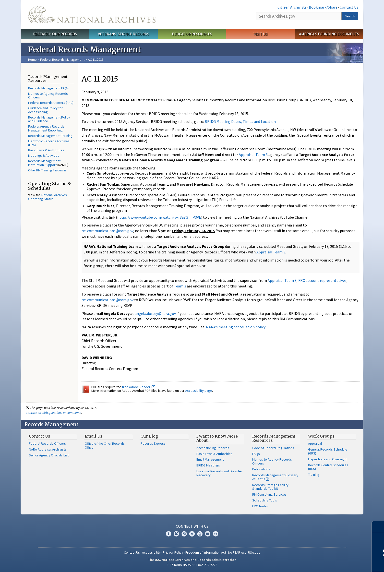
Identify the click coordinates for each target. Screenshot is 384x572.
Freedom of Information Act (205, 552)
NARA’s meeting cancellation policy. (236, 326)
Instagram (184, 534)
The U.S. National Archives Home (92, 14)
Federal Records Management (62, 59)
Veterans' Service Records (123, 33)
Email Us (93, 436)
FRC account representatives (322, 280)
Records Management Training (50, 135)
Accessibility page (198, 390)
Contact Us (349, 7)
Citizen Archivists (292, 7)
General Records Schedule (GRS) (327, 451)
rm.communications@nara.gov (107, 230)
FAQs (256, 454)
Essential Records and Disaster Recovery (219, 473)
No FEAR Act (237, 552)
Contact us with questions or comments (53, 412)
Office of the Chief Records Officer (105, 445)
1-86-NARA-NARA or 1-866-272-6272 (192, 564)
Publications (261, 469)
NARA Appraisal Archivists (48, 449)
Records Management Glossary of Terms (275, 477)
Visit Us (260, 33)
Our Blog (149, 436)
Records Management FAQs (48, 88)
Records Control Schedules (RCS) (328, 467)
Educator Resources (192, 33)
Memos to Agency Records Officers (48, 95)
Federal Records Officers (47, 443)
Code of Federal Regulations (273, 448)
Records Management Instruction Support (44, 163)
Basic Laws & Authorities (46, 150)
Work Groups (321, 436)
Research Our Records (55, 33)
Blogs (208, 534)
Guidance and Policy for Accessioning (45, 110)
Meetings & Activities (43, 155)
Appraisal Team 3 (253, 154)
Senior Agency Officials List (49, 455)
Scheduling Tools (264, 500)
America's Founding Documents (329, 33)
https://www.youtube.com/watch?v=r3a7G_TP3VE (159, 217)
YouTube (200, 534)
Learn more (340, 563)
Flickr (215, 534)
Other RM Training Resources (47, 170)
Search (350, 16)
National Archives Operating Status (47, 197)
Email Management (210, 459)
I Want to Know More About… (217, 438)
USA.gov (254, 552)
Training (313, 474)
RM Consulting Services (269, 494)
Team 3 (180, 286)
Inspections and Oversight (327, 459)
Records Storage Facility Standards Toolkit (270, 487)
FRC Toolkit (260, 506)
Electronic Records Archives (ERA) (49, 143)
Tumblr (192, 534)
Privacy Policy (173, 552)
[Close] (378, 527)
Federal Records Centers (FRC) (50, 102)
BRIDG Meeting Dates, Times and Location (240, 121)
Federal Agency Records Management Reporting (46, 128)
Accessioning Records (212, 448)
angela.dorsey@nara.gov (155, 313)
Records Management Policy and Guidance (49, 119)
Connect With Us (192, 526)
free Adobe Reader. (138, 387)
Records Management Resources (273, 438)
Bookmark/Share (323, 7)
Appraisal (315, 443)
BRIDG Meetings (208, 465)
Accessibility (151, 552)
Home (32, 59)
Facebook (168, 534)
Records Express (153, 443)
